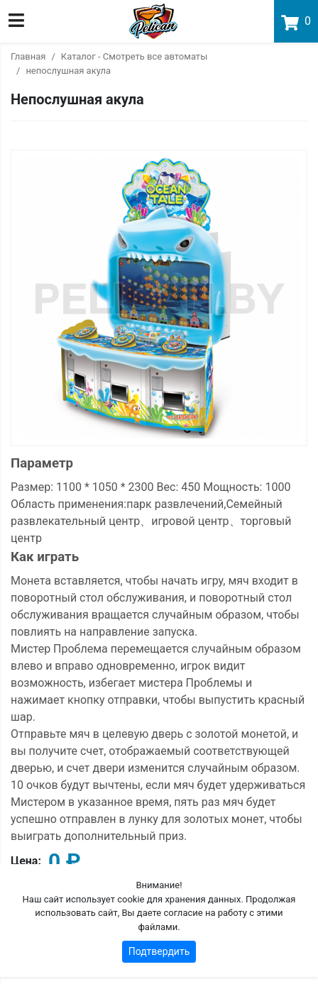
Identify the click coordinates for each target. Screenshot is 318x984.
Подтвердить (159, 951)
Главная (28, 56)
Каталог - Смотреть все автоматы (134, 56)
